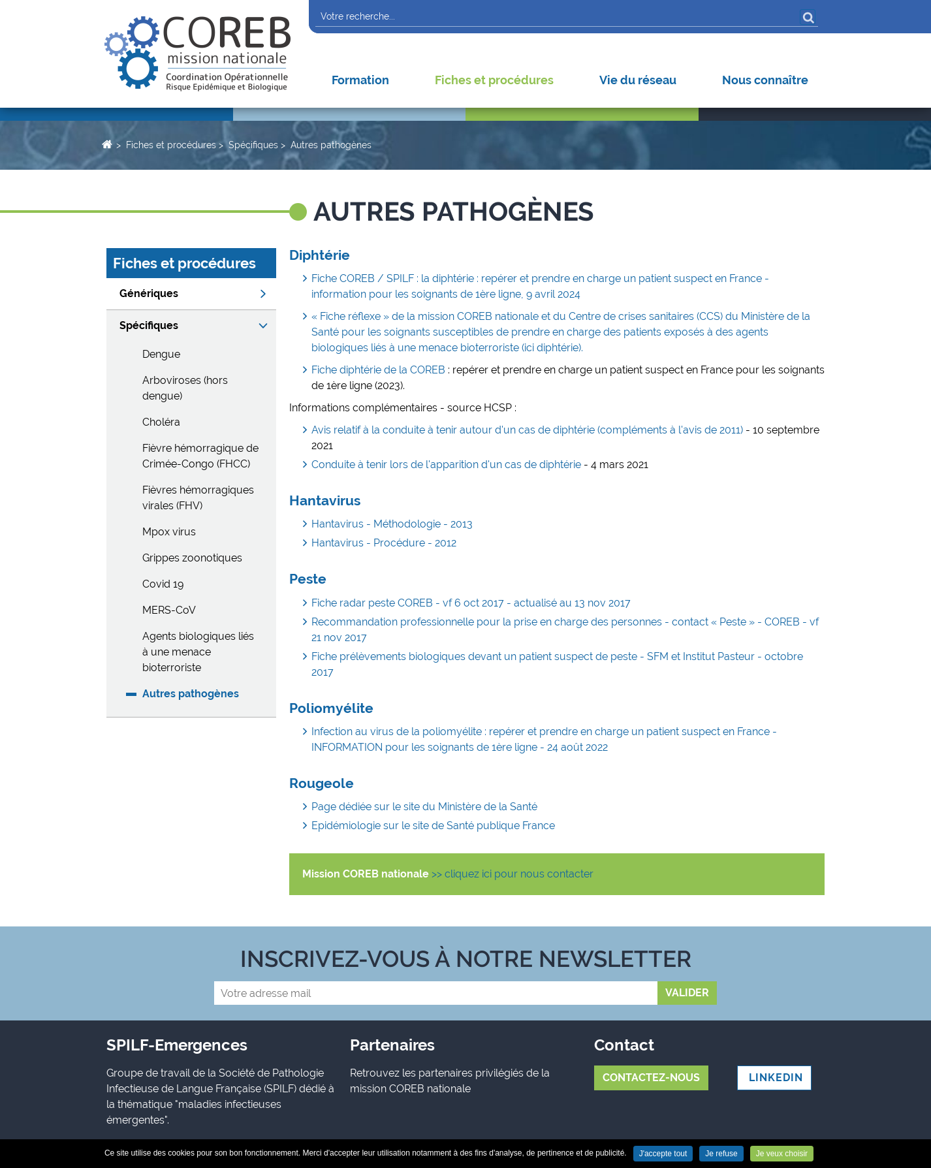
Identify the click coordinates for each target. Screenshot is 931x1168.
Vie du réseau (637, 80)
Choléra (161, 422)
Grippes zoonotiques (192, 558)
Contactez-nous (651, 1077)
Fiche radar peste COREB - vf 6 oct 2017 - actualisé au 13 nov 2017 (471, 603)
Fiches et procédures (494, 80)
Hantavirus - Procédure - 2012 (383, 543)
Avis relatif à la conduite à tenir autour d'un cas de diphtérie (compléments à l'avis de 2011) (528, 430)
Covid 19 (162, 584)
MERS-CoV (169, 610)
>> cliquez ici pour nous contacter (512, 874)
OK (807, 17)
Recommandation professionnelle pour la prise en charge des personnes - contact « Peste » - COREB (555, 622)
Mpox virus (169, 532)
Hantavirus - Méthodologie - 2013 (392, 524)
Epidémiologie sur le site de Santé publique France (433, 825)
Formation (360, 80)
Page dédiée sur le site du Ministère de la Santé (424, 806)
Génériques (148, 293)
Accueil (107, 144)
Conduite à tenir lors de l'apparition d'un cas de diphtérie (446, 464)
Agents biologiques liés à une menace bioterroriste (198, 652)
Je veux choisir (782, 1153)
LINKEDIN (774, 1077)
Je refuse (721, 1153)
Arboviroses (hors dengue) (185, 388)
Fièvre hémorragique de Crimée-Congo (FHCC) (200, 456)
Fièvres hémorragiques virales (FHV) (198, 498)
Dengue (161, 354)
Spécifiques (253, 145)
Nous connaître (765, 80)
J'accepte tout (663, 1153)
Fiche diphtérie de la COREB (379, 370)
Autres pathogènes (331, 145)
